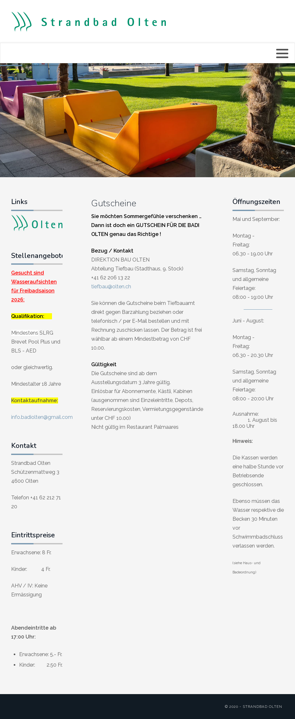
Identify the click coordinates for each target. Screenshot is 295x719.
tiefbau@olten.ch (111, 287)
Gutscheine (113, 203)
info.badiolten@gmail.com (42, 417)
